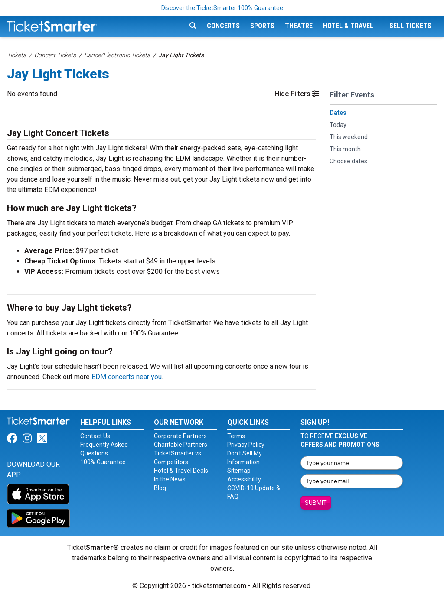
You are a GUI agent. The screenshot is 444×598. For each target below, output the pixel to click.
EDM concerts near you (126, 377)
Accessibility (244, 479)
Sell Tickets (410, 26)
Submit (316, 502)
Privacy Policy (245, 444)
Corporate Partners (180, 435)
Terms (236, 435)
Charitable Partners (180, 444)
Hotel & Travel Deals (181, 470)
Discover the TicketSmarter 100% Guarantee (222, 7)
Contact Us (95, 435)
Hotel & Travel (348, 26)
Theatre (299, 26)
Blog (160, 487)
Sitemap (239, 470)
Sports (262, 26)
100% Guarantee (103, 461)
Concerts (223, 26)
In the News (170, 479)
